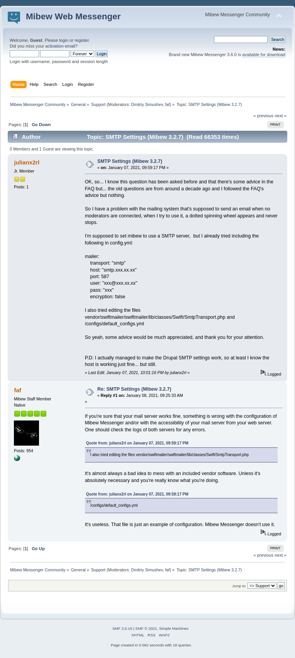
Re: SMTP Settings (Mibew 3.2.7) (134, 389)
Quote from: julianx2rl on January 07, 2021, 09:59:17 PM (137, 443)
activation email (60, 46)
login (63, 40)
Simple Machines (173, 628)
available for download (263, 54)
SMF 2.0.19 (122, 628)
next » (281, 115)
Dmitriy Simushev (147, 104)
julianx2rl (26, 162)
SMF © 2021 (146, 628)
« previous (263, 115)
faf (167, 104)
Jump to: (239, 586)
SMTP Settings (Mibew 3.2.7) (129, 161)
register (82, 40)
